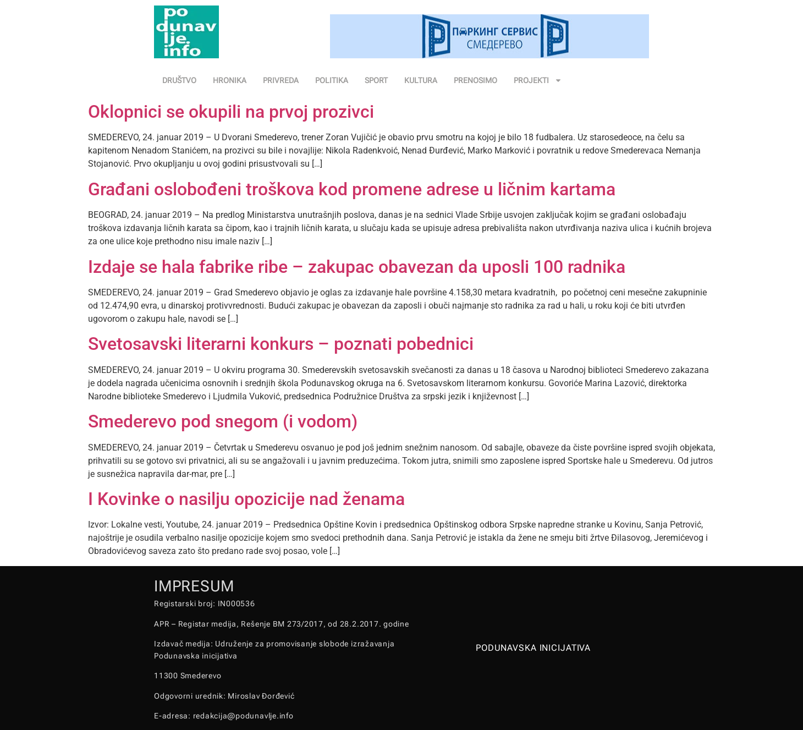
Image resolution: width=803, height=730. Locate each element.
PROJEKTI (538, 80)
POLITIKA (331, 80)
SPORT (376, 80)
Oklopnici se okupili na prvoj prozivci (231, 111)
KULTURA (420, 80)
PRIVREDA (281, 80)
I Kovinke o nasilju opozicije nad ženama (246, 499)
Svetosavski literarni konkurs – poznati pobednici (281, 343)
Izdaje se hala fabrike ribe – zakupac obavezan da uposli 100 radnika (356, 266)
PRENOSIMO (475, 80)
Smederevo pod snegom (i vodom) (223, 421)
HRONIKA (229, 80)
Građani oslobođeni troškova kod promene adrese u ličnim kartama (351, 189)
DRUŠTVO (179, 80)
